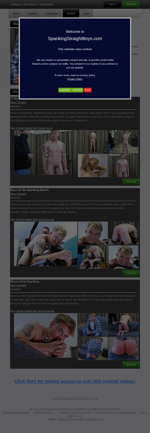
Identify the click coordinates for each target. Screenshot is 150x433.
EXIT (88, 90)
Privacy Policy (74, 79)
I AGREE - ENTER (70, 90)
